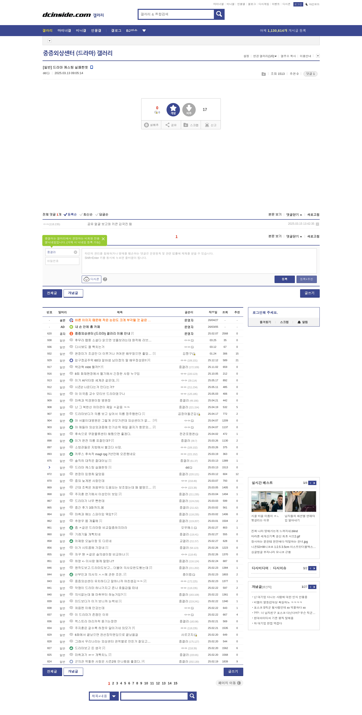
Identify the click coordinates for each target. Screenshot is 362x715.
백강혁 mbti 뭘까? (85, 367)
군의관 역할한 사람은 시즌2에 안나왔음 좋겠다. (105, 661)
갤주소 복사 (288, 56)
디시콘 (287, 4)
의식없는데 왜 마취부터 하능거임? (96, 594)
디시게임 (264, 4)
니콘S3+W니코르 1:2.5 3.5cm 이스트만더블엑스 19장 (283, 547)
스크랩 (263, 74)
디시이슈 (279, 568)
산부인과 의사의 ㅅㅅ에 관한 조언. (96, 574)
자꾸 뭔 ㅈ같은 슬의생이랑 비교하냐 (97, 554)
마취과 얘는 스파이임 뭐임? (91, 514)
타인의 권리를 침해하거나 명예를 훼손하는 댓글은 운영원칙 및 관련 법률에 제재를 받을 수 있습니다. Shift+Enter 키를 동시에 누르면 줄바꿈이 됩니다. (149, 256)
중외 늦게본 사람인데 (87, 481)
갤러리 (48, 31)
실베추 (151, 125)
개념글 (73, 293)
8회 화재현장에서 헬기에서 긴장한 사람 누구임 (105, 374)
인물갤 (241, 4)
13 (164, 683)
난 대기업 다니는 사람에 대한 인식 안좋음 (281, 597)
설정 (246, 56)
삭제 (317, 224)
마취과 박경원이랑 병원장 (90, 400)
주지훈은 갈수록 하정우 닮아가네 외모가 (100, 628)
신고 (210, 124)
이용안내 (305, 56)
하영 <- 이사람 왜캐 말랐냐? (92, 561)
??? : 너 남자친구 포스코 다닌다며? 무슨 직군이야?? (285, 613)
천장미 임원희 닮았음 (87, 474)
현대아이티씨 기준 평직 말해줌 (274, 618)
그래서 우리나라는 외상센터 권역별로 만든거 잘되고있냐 (111, 641)
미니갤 (230, 4)
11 (152, 683)
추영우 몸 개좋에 (84, 521)
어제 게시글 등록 (283, 31)
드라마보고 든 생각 (85, 648)
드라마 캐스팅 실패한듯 (89, 467)
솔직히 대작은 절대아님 (89, 461)
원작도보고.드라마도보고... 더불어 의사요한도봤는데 (109, 568)
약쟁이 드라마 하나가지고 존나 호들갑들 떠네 (104, 588)
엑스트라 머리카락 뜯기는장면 (93, 621)
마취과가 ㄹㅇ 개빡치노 (89, 655)
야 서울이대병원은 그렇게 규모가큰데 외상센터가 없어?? (111, 420)
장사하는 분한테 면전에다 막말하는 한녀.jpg (279, 541)
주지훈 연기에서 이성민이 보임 (94, 494)
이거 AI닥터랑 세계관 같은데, (92, 380)
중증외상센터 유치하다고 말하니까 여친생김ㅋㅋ (106, 581)
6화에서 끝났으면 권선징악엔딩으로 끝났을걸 (104, 635)
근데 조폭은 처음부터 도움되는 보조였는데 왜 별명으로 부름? (111, 487)
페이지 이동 (229, 683)
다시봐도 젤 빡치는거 (87, 347)
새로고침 (313, 215)
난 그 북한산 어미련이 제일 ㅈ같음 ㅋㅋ (100, 407)
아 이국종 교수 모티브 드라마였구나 (97, 394)
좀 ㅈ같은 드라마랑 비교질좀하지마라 (98, 527)
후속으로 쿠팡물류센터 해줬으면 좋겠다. (100, 434)
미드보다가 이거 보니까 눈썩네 (94, 601)
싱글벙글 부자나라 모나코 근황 (271, 552)
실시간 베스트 (262, 483)
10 (146, 683)
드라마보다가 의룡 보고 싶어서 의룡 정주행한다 (105, 414)
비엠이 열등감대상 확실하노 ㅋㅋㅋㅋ (278, 602)
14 (170, 683)
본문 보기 (275, 214)
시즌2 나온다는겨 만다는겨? (92, 387)
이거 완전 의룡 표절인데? (90, 440)
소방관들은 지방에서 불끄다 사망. (96, 447)
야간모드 (313, 4)
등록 (284, 279)
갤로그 (252, 4)
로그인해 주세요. (265, 313)
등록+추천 (306, 279)
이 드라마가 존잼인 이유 (89, 615)
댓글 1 (310, 74)
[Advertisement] (181, 171)
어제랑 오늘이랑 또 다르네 (91, 541)
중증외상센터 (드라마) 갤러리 (78, 53)
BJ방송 (131, 31)
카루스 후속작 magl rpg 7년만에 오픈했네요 (102, 454)
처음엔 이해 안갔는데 (87, 608)
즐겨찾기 (265, 322)
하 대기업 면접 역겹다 (268, 623)
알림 (302, 322)
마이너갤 (218, 4)
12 (158, 683)
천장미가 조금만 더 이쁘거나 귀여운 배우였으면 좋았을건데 (111, 353)
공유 (171, 124)
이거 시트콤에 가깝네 (87, 548)
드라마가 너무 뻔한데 (87, 501)
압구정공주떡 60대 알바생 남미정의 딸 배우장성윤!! (108, 360)
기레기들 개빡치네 (85, 534)
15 (176, 683)
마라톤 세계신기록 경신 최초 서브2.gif (275, 536)
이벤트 (276, 4)
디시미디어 (260, 568)
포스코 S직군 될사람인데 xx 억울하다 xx (280, 607)
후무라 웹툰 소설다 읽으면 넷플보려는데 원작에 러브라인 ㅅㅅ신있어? (111, 340)
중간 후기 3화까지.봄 (87, 507)
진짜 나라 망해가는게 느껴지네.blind (274, 531)
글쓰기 (310, 293)
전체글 (52, 293)
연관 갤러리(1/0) (265, 56)
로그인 (298, 4)
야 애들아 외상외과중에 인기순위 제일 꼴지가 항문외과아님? (111, 427)
